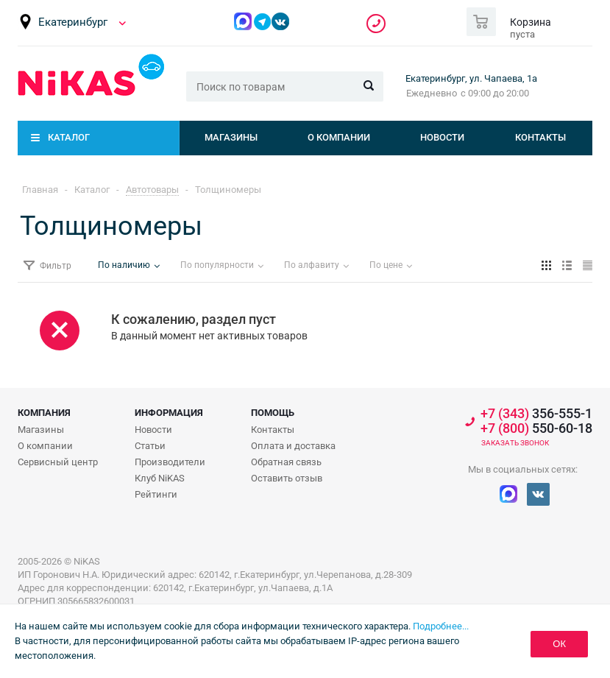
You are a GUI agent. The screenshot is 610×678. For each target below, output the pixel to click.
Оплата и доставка (293, 445)
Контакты (540, 137)
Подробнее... (441, 626)
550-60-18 (536, 428)
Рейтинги (156, 494)
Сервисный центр (58, 461)
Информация (169, 412)
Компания (44, 412)
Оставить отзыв (286, 478)
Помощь (272, 412)
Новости (442, 137)
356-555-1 (376, 23)
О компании (339, 137)
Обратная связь (286, 461)
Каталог (69, 137)
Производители (170, 461)
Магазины (231, 137)
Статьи (150, 445)
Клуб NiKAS (160, 478)
